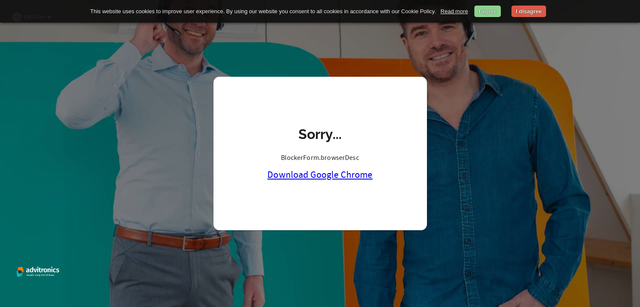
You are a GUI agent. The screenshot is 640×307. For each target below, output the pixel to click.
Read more (454, 11)
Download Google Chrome (319, 174)
